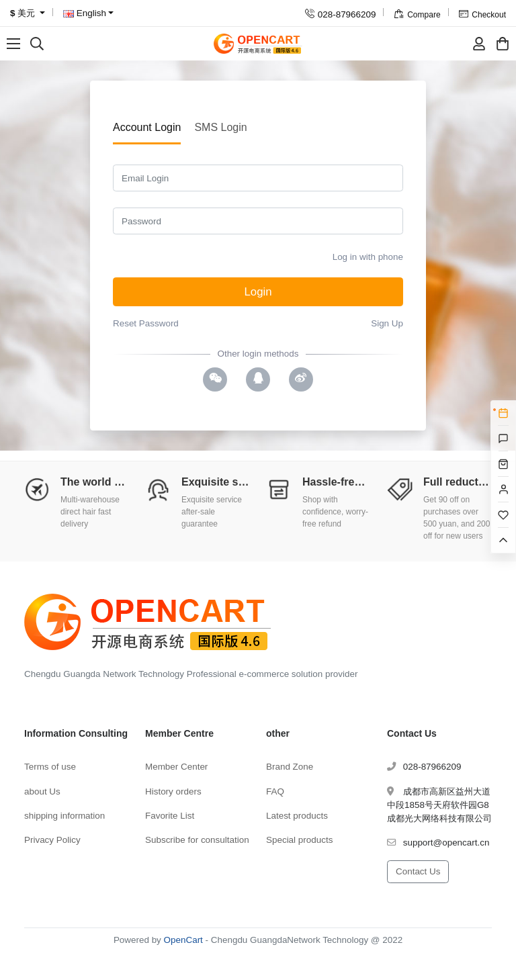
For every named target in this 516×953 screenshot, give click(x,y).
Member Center (176, 767)
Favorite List (169, 816)
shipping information (64, 816)
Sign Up (387, 323)
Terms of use (50, 767)
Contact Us (418, 871)
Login (257, 291)
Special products (299, 840)
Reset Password (146, 323)
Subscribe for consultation (197, 840)
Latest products (297, 816)
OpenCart (183, 940)
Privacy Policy (52, 840)
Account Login (147, 127)
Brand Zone (289, 767)
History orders (173, 791)
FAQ (275, 791)
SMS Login (220, 127)
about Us (42, 791)
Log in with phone (368, 257)
